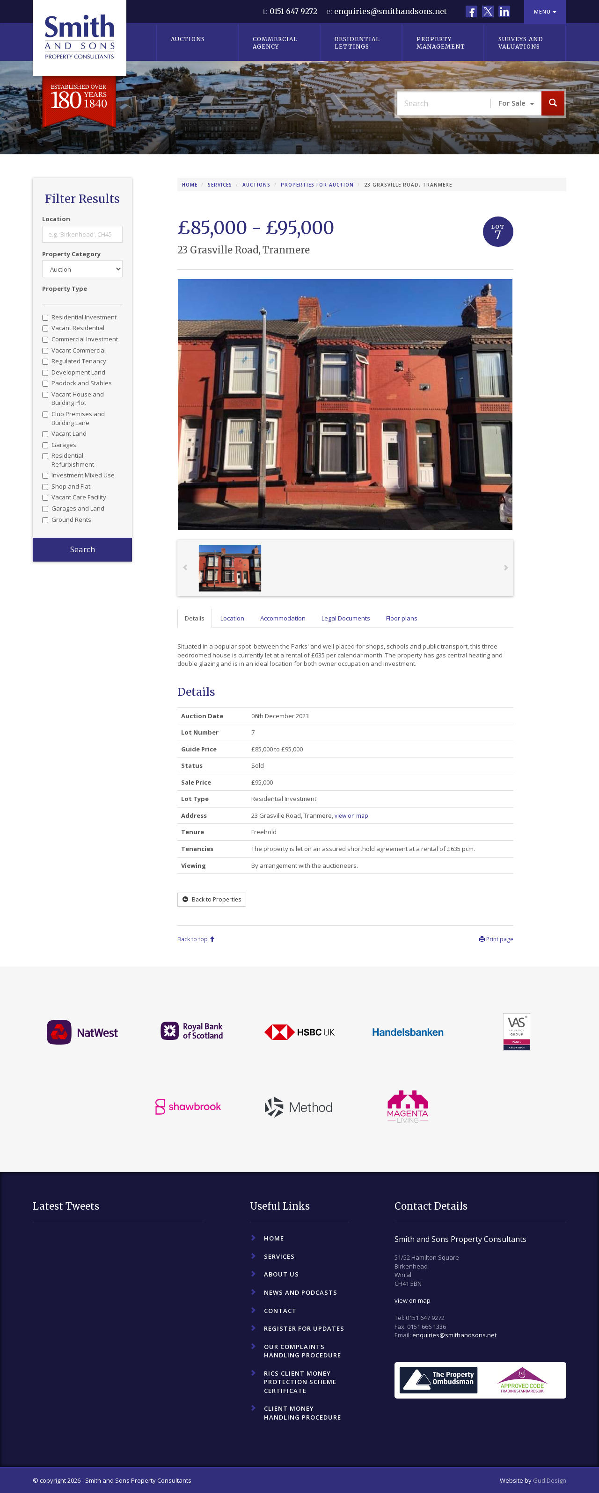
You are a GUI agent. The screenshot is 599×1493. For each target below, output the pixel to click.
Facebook (471, 11)
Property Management (440, 43)
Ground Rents (66, 519)
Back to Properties (212, 899)
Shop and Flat (66, 486)
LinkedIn (504, 11)
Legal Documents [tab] (345, 618)
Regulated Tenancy (74, 361)
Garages (59, 444)
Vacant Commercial (74, 350)
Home (189, 184)
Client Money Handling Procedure (302, 1412)
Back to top (196, 939)
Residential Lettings (357, 43)
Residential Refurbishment (68, 460)
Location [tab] (232, 618)
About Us (281, 1274)
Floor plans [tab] (401, 618)
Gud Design (549, 1480)
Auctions (188, 39)
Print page (496, 939)
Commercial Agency (275, 43)
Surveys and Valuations (520, 43)
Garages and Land (73, 508)
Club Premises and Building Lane (73, 418)
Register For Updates (304, 1328)
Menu (545, 11)
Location (56, 219)
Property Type (64, 288)
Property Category (71, 254)
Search (82, 549)
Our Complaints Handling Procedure (302, 1351)
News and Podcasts (300, 1292)
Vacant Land (64, 433)
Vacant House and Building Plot (73, 398)
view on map (412, 1300)
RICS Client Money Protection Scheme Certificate (300, 1382)
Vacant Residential (73, 328)
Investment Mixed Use (78, 475)
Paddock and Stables (77, 383)
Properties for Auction (317, 184)
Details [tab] (195, 618)
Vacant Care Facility (74, 497)
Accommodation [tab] (283, 618)
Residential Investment (79, 317)
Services (220, 184)
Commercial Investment (80, 339)
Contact (280, 1310)
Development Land (73, 372)
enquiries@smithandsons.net (390, 11)
